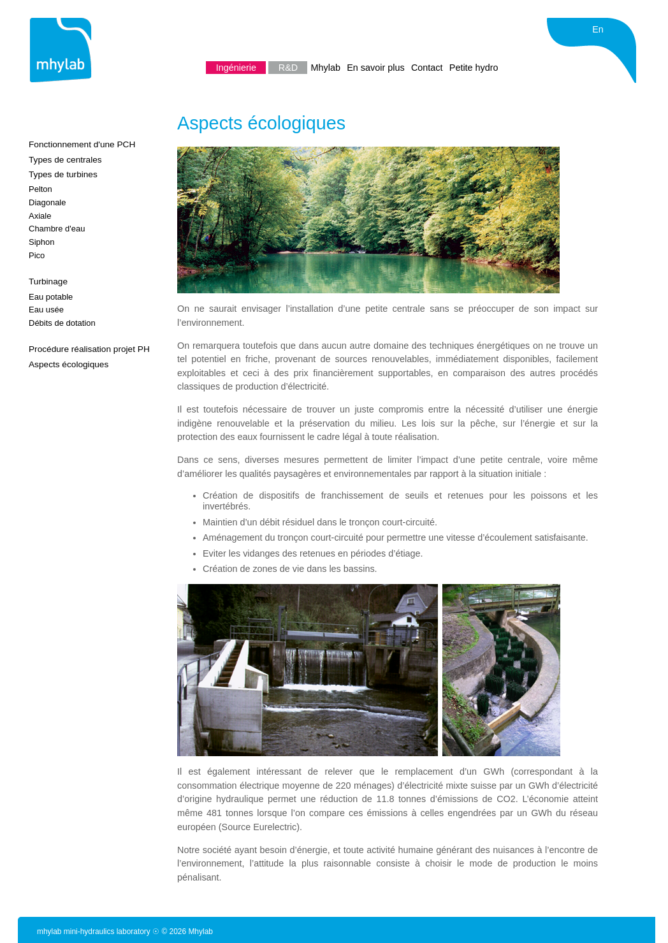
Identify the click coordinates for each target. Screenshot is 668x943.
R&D (289, 67)
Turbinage (48, 281)
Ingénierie (237, 67)
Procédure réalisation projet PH (89, 349)
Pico (37, 255)
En (598, 29)
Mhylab (327, 67)
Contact (428, 67)
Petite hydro (473, 67)
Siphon (41, 242)
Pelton (40, 189)
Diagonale (47, 202)
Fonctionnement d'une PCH (82, 144)
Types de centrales (65, 159)
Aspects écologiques (68, 364)
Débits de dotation (62, 323)
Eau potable (51, 297)
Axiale (40, 216)
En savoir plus (377, 67)
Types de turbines (63, 174)
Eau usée (46, 309)
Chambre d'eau (57, 228)
